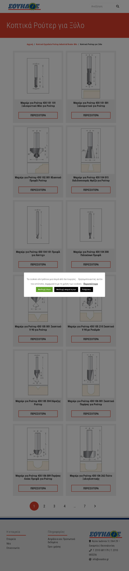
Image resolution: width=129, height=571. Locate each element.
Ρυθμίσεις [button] (86, 289)
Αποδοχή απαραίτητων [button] (66, 289)
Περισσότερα (90, 283)
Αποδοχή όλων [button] (44, 289)
